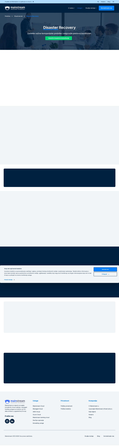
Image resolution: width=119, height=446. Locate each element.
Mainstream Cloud (39, 407)
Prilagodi (105, 437)
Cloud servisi (18, 16)
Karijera (103, 1)
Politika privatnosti (67, 407)
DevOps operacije (39, 421)
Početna (7, 16)
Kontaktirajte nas (106, 8)
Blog (109, 1)
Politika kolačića (66, 409)
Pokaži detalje (8, 442)
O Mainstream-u (94, 407)
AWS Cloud (37, 412)
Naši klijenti (92, 412)
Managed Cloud (38, 409)
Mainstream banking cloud (42, 418)
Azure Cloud (37, 415)
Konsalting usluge (39, 424)
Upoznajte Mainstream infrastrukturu (101, 409)
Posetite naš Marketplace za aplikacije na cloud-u (19, 1)
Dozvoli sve (105, 432)
